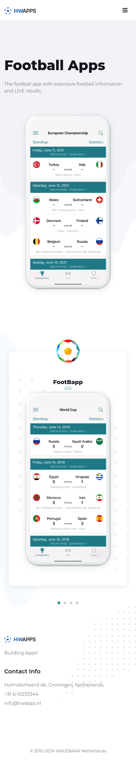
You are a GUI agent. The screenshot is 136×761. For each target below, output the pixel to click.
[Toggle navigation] (125, 10)
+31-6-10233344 (21, 694)
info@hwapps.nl (22, 703)
